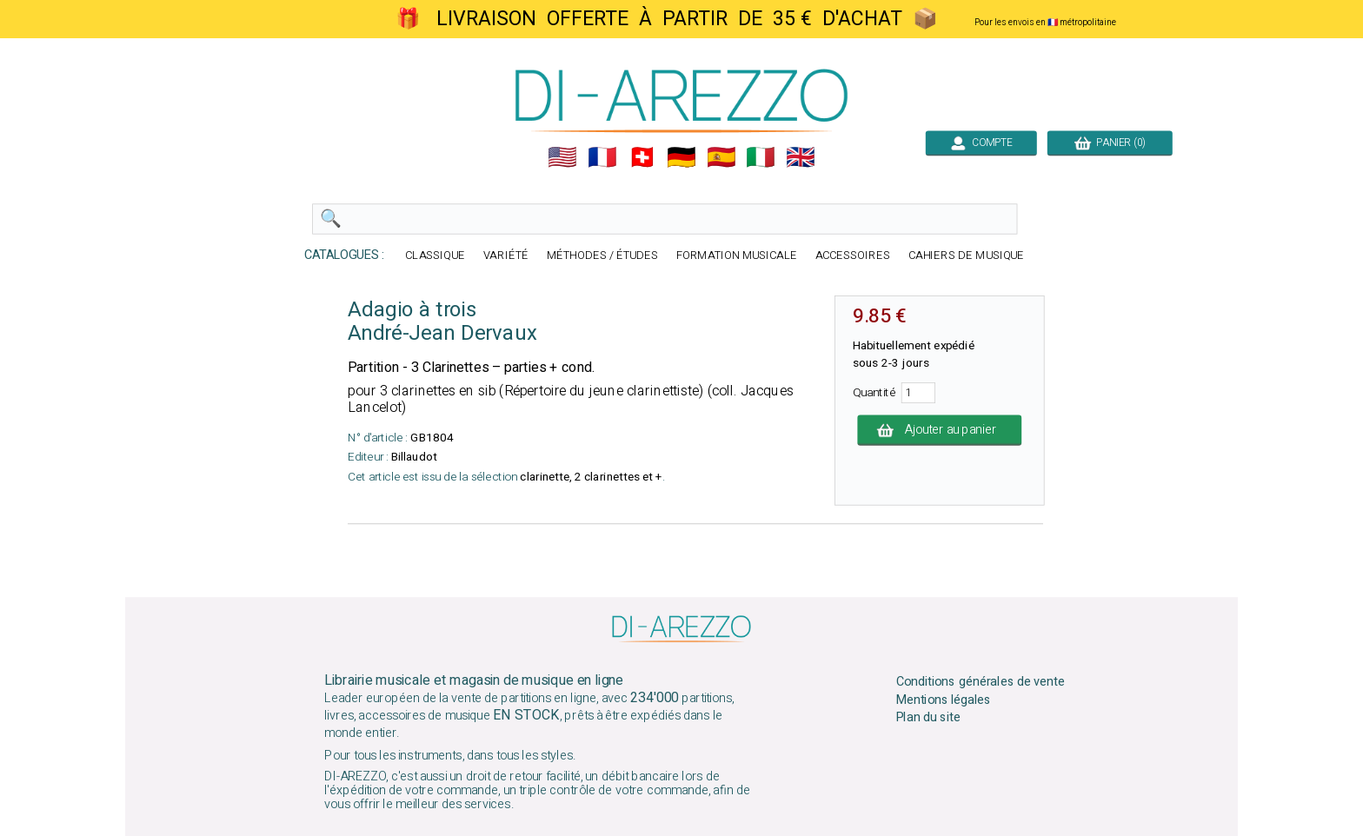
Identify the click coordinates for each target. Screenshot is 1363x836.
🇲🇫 (602, 157)
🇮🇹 (760, 157)
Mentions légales (944, 699)
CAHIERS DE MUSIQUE (966, 256)
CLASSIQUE (435, 256)
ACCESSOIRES (852, 256)
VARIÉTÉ (506, 256)
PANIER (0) (1110, 142)
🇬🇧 (800, 157)
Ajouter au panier (939, 430)
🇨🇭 (642, 157)
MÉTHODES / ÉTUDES (602, 256)
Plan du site (928, 717)
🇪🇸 (721, 157)
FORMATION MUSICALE (736, 256)
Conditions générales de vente (980, 682)
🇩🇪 (681, 157)
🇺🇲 (562, 157)
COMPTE (981, 142)
